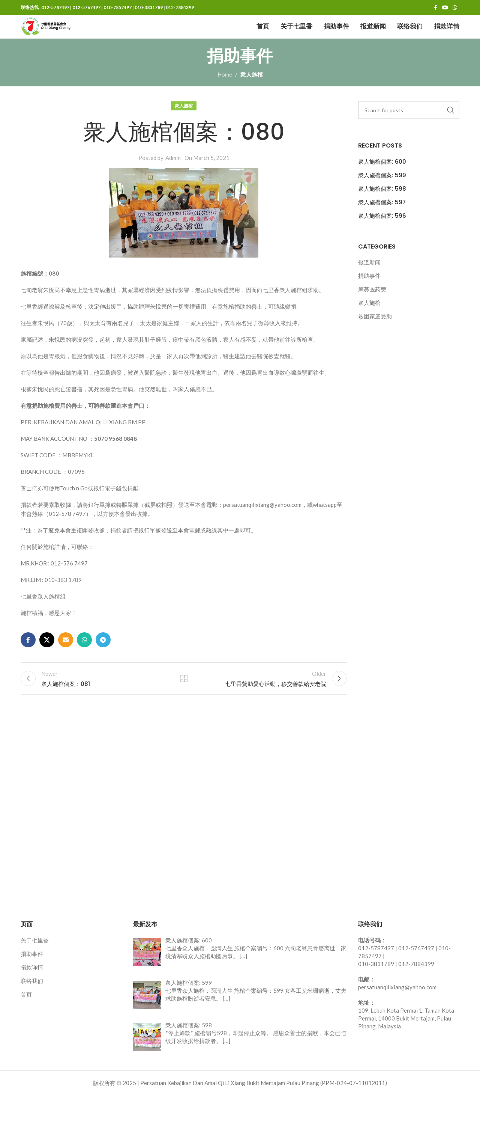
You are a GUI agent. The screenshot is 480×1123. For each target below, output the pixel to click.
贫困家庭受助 (375, 338)
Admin (173, 179)
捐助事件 (369, 297)
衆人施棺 (251, 96)
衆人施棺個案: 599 (382, 196)
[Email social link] (65, 661)
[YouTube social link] (445, 8)
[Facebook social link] (435, 8)
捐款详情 (32, 995)
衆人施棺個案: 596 (382, 237)
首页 (26, 1022)
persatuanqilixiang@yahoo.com (397, 1015)
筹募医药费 (372, 311)
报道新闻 (369, 283)
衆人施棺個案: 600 (382, 183)
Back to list (184, 703)
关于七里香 (35, 968)
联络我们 (32, 1008)
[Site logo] (66, 37)
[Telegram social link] (103, 661)
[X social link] (46, 661)
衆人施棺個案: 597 (382, 224)
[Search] (408, 131)
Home (225, 96)
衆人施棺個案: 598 (382, 210)
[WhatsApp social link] (454, 8)
